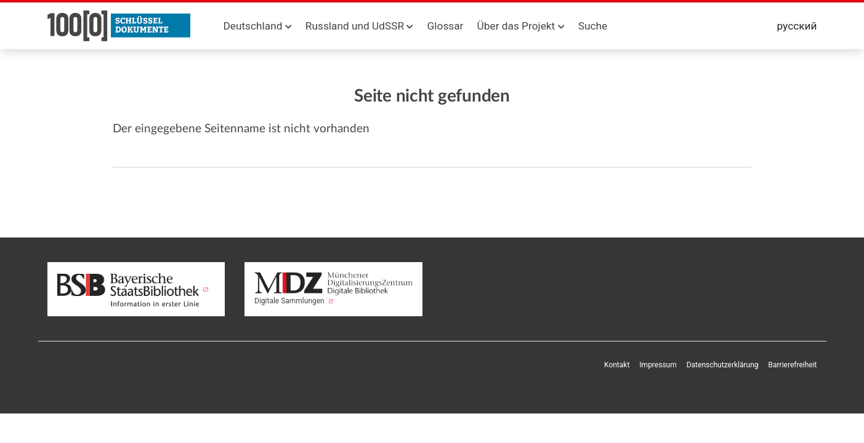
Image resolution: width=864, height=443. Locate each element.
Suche (592, 26)
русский (797, 26)
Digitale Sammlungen (333, 288)
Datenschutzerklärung (723, 365)
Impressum (657, 365)
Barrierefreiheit (793, 365)
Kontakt (616, 365)
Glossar (445, 26)
